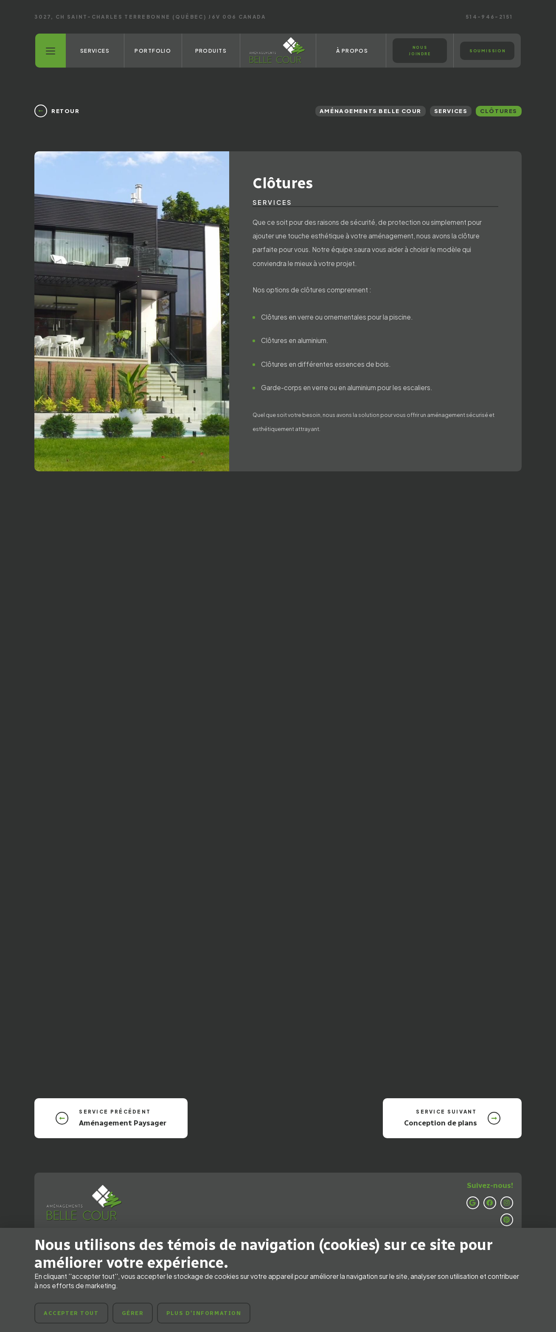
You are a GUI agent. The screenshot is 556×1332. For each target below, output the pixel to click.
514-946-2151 (489, 17)
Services (450, 111)
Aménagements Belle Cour (370, 111)
